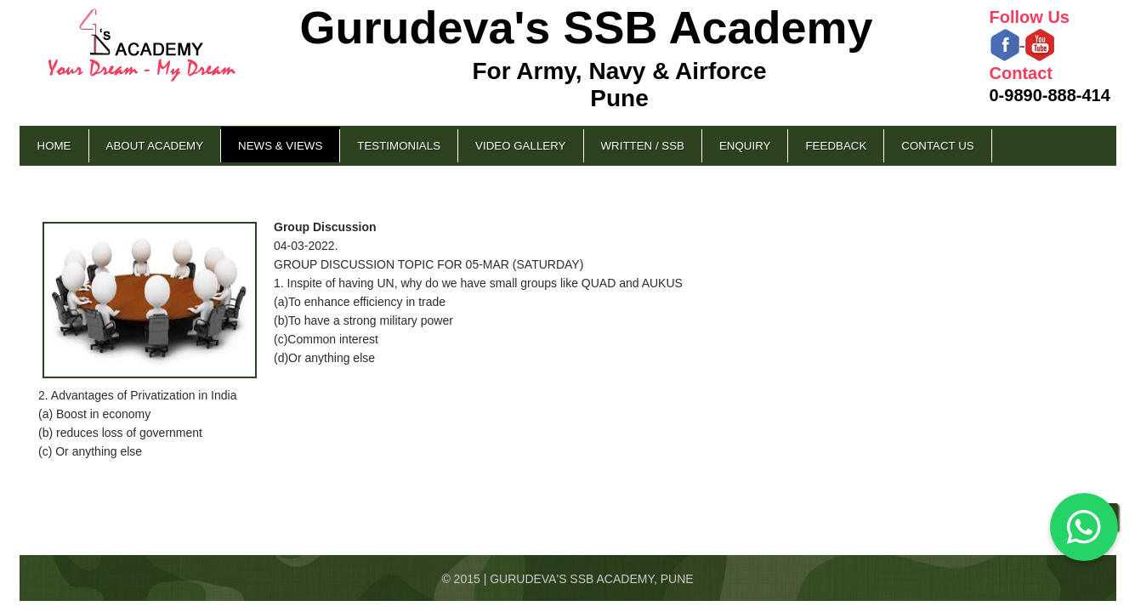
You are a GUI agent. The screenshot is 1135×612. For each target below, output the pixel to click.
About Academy (155, 145)
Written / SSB (642, 145)
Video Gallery (520, 145)
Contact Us (937, 145)
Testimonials (398, 145)
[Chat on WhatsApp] (1084, 527)
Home (54, 145)
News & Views (280, 145)
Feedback (835, 145)
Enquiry (744, 145)
